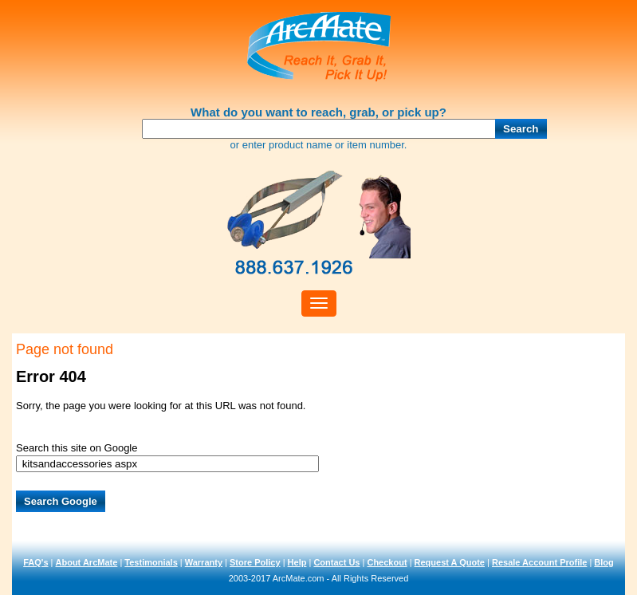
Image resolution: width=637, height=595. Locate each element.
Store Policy (255, 562)
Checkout (387, 562)
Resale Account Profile (539, 562)
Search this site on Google (76, 448)
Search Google (60, 501)
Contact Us (336, 562)
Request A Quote (450, 562)
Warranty (203, 562)
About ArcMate (87, 562)
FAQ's (35, 562)
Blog (603, 562)
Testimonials (150, 562)
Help (297, 562)
